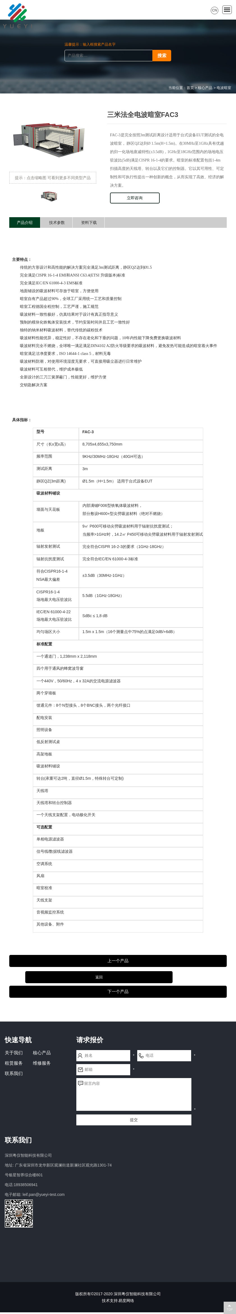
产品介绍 (25, 222)
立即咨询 (135, 198)
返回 (118, 977)
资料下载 (89, 222)
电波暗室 (224, 88)
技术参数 (57, 222)
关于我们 (14, 1054)
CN (214, 10)
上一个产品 (118, 961)
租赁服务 (14, 1064)
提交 (134, 1121)
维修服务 (42, 1064)
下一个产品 (118, 993)
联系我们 (14, 1075)
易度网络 (126, 1302)
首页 (190, 88)
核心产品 (205, 88)
